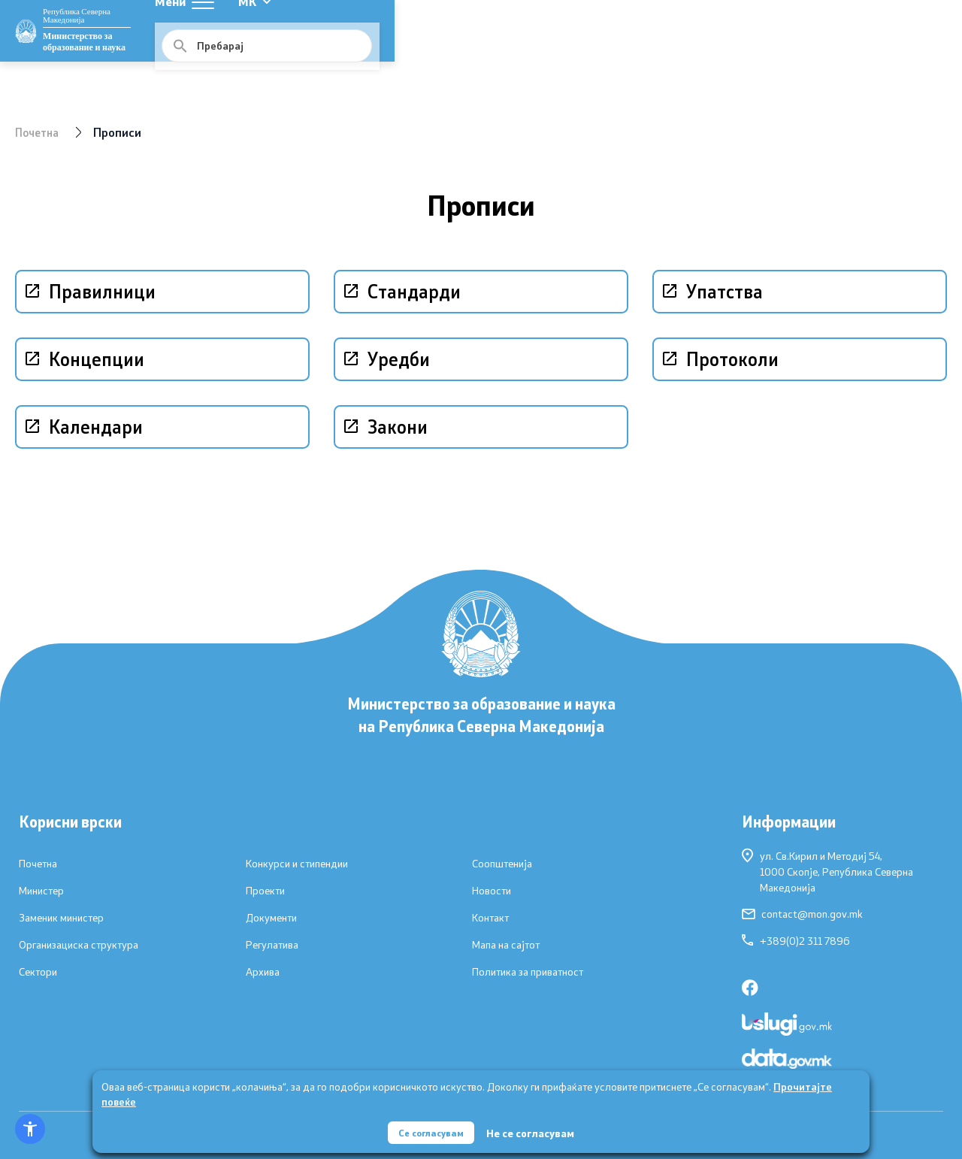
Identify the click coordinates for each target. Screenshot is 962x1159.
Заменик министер (61, 917)
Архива (263, 972)
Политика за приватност (527, 972)
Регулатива (272, 945)
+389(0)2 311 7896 (796, 941)
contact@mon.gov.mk (802, 914)
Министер (41, 890)
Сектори (38, 972)
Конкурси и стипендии (297, 863)
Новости (491, 890)
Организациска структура (78, 945)
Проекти (265, 890)
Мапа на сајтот (506, 945)
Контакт (490, 917)
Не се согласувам (535, 1129)
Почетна (39, 132)
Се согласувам (431, 1128)
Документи (271, 917)
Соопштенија (502, 863)
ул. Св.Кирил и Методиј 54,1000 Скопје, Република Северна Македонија (827, 871)
